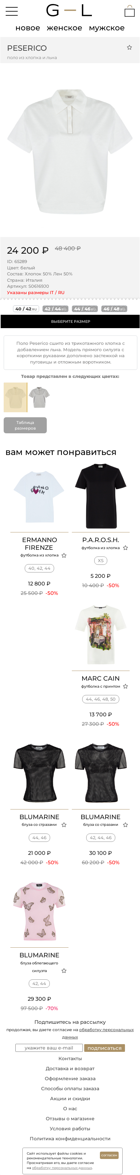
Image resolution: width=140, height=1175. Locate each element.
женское (64, 27)
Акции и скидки (70, 1099)
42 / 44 (55, 308)
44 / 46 (85, 308)
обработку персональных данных (62, 1168)
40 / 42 (26, 308)
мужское (107, 27)
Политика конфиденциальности (70, 1139)
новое (27, 27)
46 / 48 (114, 308)
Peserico (27, 48)
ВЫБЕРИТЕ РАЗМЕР (70, 321)
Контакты (70, 1058)
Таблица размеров (25, 425)
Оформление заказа (70, 1079)
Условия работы (70, 1129)
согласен (109, 1155)
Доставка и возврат (70, 1069)
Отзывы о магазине (70, 1119)
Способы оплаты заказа (70, 1089)
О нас (70, 1109)
